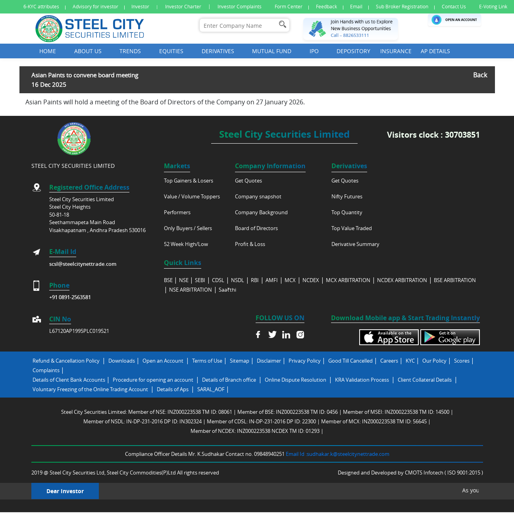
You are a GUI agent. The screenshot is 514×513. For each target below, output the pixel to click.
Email (356, 7)
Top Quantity (346, 212)
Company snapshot (258, 196)
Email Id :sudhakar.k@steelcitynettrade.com (337, 453)
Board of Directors (256, 228)
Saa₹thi (227, 289)
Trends (130, 51)
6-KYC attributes (41, 7)
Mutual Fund (271, 51)
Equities (171, 51)
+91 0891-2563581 (70, 297)
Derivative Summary (355, 244)
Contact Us (454, 7)
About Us (88, 51)
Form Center (288, 7)
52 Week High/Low (186, 244)
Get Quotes (248, 180)
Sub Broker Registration (402, 7)
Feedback (326, 7)
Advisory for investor (95, 7)
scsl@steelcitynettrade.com (82, 263)
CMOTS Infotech (425, 472)
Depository (353, 51)
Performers (177, 212)
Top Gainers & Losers (188, 180)
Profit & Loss (250, 244)
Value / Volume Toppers (192, 196)
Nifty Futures (346, 196)
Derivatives (218, 51)
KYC (410, 360)
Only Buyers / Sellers (188, 228)
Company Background (261, 212)
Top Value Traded (351, 228)
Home (47, 51)
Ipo (314, 51)
